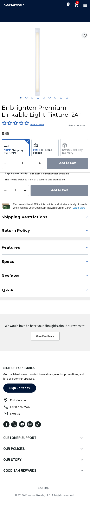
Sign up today (19, 388)
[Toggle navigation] (84, 5)
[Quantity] (15, 190)
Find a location (18, 400)
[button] (50, 206)
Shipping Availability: (16, 173)
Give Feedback (45, 336)
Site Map (43, 488)
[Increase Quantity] (26, 190)
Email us (15, 414)
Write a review (37, 124)
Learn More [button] (78, 207)
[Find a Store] (68, 4)
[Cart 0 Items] (76, 5)
